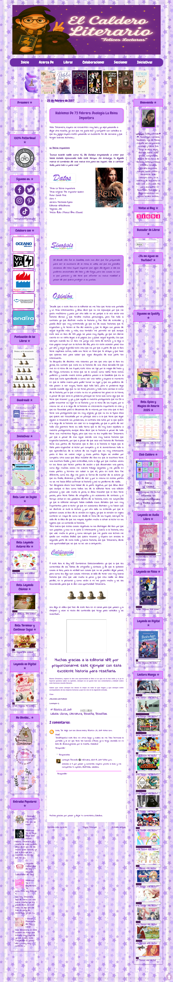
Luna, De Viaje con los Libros (68, 730)
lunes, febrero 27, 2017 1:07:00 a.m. (97, 730)
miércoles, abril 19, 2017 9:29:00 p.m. (97, 760)
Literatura (75, 714)
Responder (60, 748)
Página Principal (89, 827)
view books (33, 425)
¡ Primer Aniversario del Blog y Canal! (30, 923)
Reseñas (101, 714)
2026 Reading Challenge (24, 408)
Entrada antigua (118, 827)
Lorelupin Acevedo (70, 760)
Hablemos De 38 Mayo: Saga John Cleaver (31, 834)
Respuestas (64, 754)
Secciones (120, 62)
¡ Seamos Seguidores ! (31, 818)
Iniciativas (144, 62)
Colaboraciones (93, 62)
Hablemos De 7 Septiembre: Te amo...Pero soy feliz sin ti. (26, 887)
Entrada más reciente (57, 827)
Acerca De (46, 62)
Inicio (25, 62)
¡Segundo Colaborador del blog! (31, 866)
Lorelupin (24, 411)
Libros (68, 62)
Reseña (89, 714)
